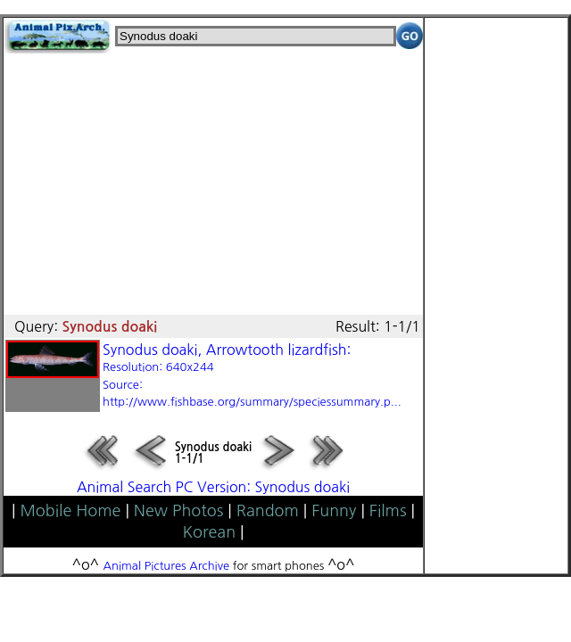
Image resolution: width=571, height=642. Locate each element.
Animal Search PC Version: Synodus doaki (213, 487)
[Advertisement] (213, 178)
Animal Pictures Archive (166, 566)
